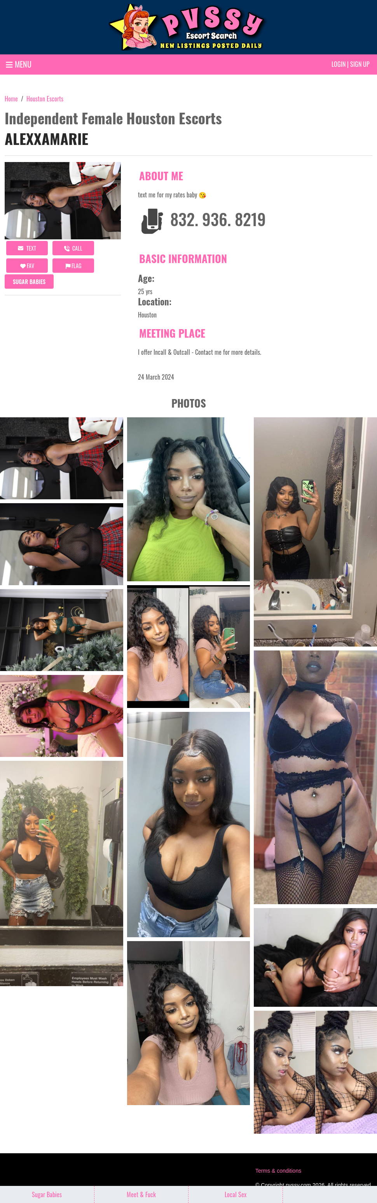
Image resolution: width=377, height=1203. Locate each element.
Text (27, 248)
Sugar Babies (29, 281)
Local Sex (235, 1194)
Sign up (360, 64)
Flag (73, 266)
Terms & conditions (278, 1171)
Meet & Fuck (141, 1194)
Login (339, 64)
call (73, 248)
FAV (27, 266)
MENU (18, 64)
